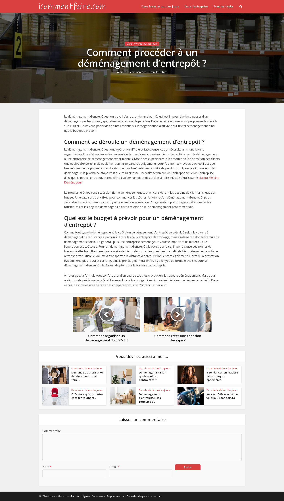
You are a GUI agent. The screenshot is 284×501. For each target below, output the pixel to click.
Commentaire (51, 431)
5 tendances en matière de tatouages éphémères (222, 376)
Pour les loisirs (223, 6)
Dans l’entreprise (196, 6)
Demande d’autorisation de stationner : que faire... (87, 376)
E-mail (114, 467)
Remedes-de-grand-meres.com (144, 496)
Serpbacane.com (115, 496)
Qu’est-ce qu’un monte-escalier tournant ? (87, 396)
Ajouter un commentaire (131, 72)
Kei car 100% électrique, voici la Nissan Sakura (222, 396)
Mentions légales (80, 496)
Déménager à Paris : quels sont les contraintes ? (152, 376)
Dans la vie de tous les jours (160, 6)
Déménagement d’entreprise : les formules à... (150, 397)
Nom (46, 467)
